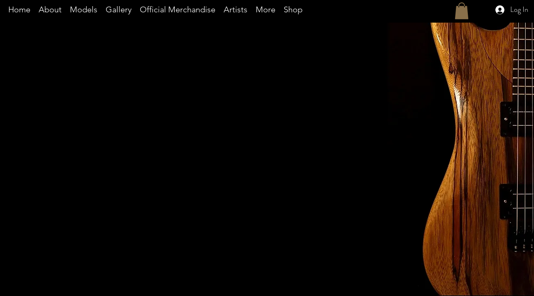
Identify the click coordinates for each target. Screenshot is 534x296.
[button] (266, 9)
